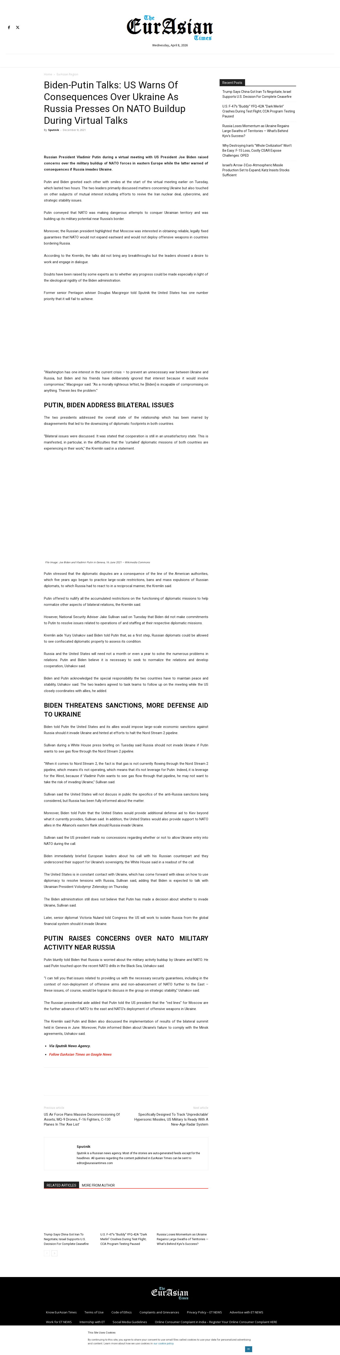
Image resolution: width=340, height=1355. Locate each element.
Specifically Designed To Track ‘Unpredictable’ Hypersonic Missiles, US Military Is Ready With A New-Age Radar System (171, 1119)
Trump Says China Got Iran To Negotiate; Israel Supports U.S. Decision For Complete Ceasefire (66, 1239)
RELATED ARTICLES (61, 1185)
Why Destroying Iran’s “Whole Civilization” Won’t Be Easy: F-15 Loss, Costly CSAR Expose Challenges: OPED (257, 150)
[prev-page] (47, 1253)
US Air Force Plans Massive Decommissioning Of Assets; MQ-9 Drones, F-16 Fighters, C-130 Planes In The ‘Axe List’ (82, 1119)
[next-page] (54, 1253)
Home (48, 74)
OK (248, 1349)
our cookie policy (163, 1343)
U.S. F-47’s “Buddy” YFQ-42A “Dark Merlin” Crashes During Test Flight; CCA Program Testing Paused (123, 1239)
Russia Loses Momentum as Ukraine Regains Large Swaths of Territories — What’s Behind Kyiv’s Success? (182, 1239)
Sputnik (53, 130)
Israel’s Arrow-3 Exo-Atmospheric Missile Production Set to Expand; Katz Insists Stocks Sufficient (255, 170)
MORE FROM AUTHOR (98, 1185)
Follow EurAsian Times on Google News (80, 1054)
